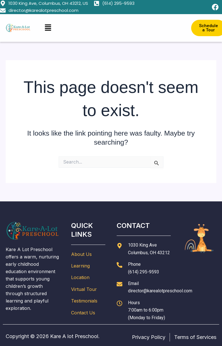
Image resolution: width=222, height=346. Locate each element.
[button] (111, 28)
